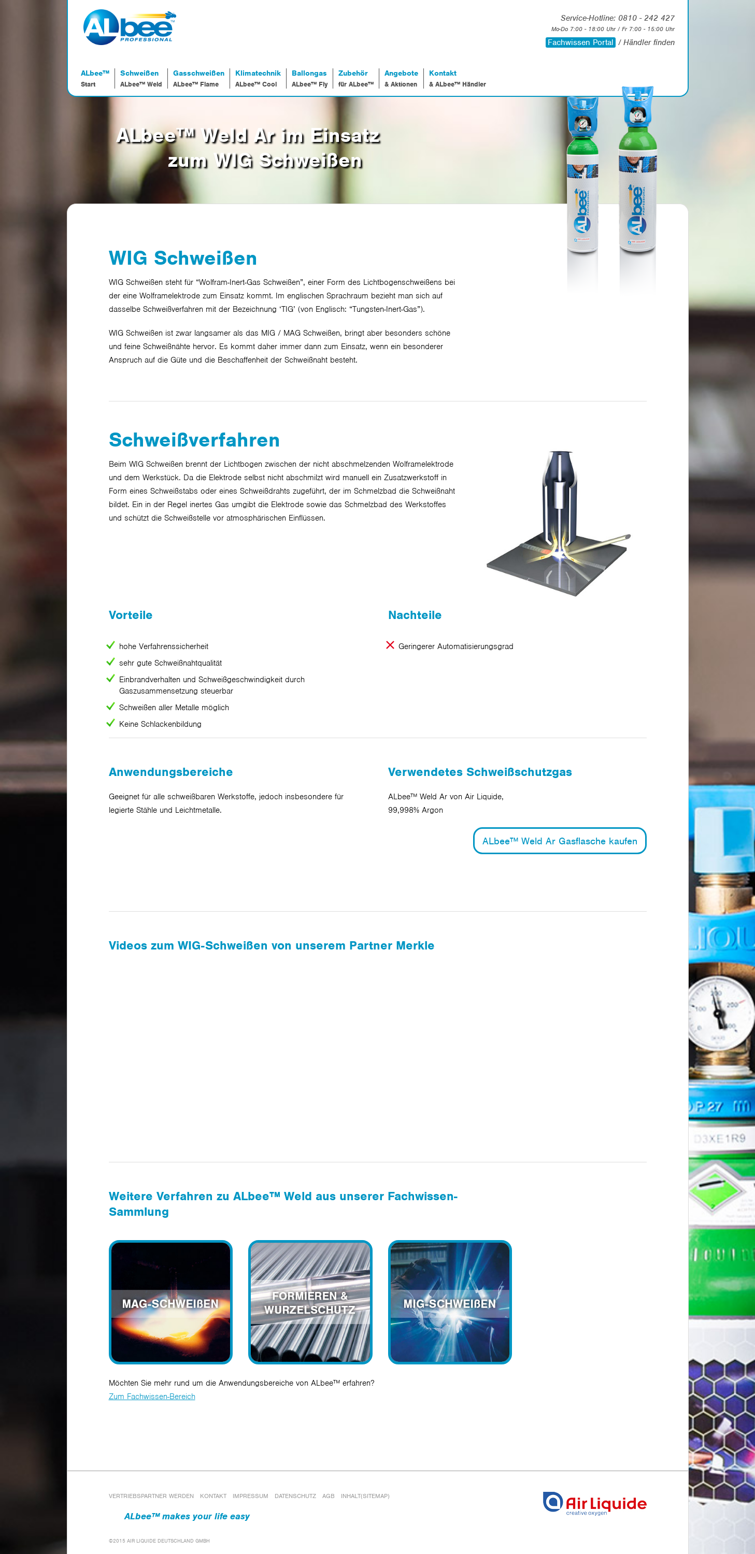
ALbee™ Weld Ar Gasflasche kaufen (559, 841)
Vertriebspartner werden (151, 1496)
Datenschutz (295, 1496)
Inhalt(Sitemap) (365, 1496)
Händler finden (649, 42)
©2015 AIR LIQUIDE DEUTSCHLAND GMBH (159, 1540)
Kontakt (213, 1496)
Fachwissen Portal (581, 42)
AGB (328, 1496)
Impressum (250, 1496)
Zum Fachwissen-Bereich (152, 1396)
